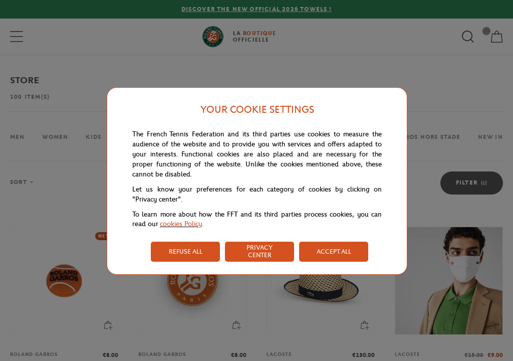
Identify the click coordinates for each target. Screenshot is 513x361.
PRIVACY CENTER (259, 251)
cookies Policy (181, 224)
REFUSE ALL (185, 251)
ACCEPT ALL (334, 251)
